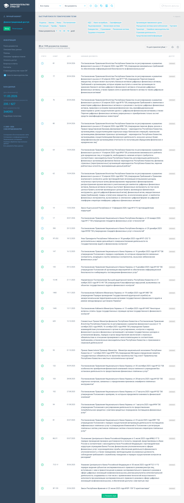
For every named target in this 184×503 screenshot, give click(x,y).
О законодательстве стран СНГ (16, 71)
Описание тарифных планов (14, 57)
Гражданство (93, 29)
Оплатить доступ (10, 60)
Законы (51, 23)
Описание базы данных (13, 49)
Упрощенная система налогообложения (151, 26)
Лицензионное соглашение (13, 139)
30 (64, 31)
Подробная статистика (12, 116)
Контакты (7, 67)
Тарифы (54, 26)
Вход (7, 29)
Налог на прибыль (101, 23)
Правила (62, 26)
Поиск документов (11, 46)
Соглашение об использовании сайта (16, 135)
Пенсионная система (121, 29)
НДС (89, 23)
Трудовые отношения (96, 32)
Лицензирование (94, 26)
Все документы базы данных (13, 146)
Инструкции (44, 26)
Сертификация (115, 23)
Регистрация (17, 29)
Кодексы (42, 23)
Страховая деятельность (146, 32)
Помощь (7, 53)
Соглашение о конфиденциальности (16, 137)
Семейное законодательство (158, 29)
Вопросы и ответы (11, 64)
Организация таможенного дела (149, 23)
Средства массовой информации (149, 36)
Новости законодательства (16, 75)
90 (68, 31)
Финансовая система (112, 26)
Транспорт (140, 29)
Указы (58, 23)
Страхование (105, 29)
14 (60, 31)
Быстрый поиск (109, 16)
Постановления (69, 23)
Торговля (173, 26)
